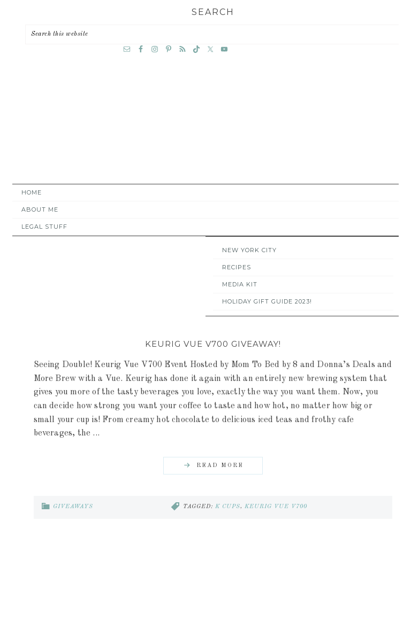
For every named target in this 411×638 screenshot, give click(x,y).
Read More (219, 466)
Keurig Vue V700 (276, 507)
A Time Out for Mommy (205, 128)
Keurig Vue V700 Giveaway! (213, 344)
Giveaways (73, 507)
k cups (227, 507)
